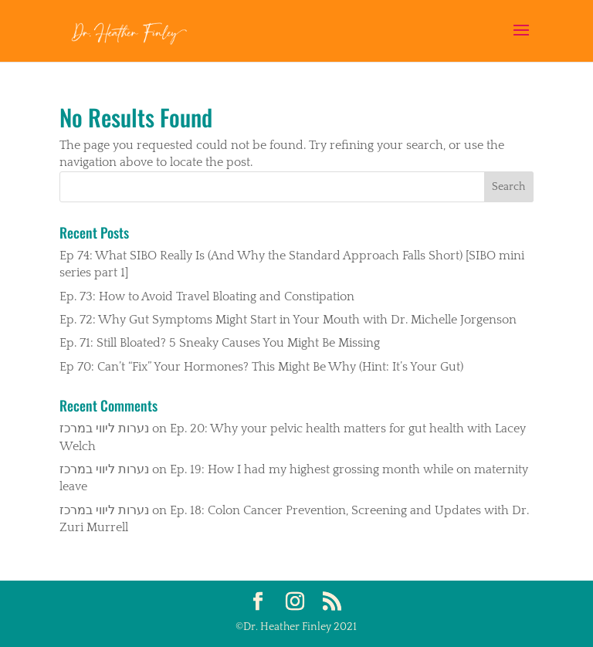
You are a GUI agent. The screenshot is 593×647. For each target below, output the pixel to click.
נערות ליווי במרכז (104, 428)
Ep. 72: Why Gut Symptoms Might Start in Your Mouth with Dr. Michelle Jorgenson (288, 320)
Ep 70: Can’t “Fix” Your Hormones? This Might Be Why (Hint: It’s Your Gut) (261, 367)
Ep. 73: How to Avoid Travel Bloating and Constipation (206, 296)
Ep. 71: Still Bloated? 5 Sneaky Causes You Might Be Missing (219, 343)
